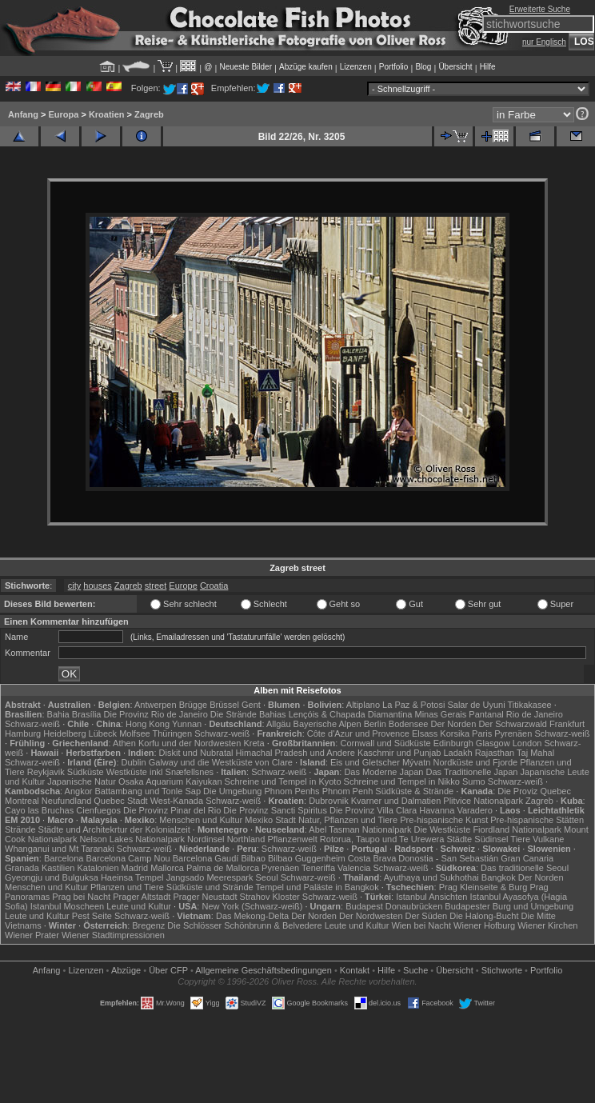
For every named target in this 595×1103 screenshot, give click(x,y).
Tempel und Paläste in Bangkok (317, 887)
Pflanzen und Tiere (127, 887)
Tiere (520, 839)
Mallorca (167, 868)
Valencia (353, 868)
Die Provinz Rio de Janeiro (156, 714)
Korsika (454, 733)
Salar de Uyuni (476, 704)
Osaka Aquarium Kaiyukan (170, 781)
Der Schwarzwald (512, 724)
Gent (251, 704)
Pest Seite (92, 916)
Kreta (253, 743)
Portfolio (394, 66)
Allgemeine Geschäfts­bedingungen (263, 970)
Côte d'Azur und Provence (358, 733)
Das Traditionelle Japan (472, 772)
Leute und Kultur (138, 906)
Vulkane (548, 839)
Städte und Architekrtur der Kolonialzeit (114, 829)
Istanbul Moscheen (67, 906)
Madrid (135, 868)
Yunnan (187, 724)
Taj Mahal (535, 752)
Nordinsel (205, 839)
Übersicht (455, 66)
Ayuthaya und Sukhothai (431, 877)
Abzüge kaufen (306, 66)
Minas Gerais (440, 714)
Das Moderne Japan (383, 772)
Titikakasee (529, 704)
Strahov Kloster (270, 896)
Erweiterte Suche (539, 9)
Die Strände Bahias (248, 714)
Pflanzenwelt (292, 839)
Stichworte (501, 970)
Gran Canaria (527, 858)
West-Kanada (176, 800)
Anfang (23, 114)
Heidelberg (64, 733)
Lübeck (103, 733)
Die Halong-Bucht (483, 916)
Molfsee (134, 733)
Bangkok (498, 877)
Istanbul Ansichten (431, 896)
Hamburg (23, 733)
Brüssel (224, 704)
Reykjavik (46, 772)
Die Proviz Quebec (534, 791)
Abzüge (126, 970)
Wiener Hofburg (484, 925)
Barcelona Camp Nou (128, 858)
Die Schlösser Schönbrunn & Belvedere (244, 925)
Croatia (214, 585)
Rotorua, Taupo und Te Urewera (382, 839)
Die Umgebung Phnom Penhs (261, 791)
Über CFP (168, 970)
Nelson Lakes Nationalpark (132, 839)
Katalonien (98, 868)
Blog (423, 66)
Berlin (375, 724)
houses (97, 585)
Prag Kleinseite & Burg (483, 887)
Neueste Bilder (245, 66)
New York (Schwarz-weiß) (252, 906)
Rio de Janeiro (534, 714)
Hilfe (488, 66)
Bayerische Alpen (327, 724)
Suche (415, 970)
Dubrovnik (329, 800)
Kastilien (58, 868)
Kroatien (107, 114)
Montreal (22, 800)
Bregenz (148, 925)
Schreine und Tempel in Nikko (402, 781)
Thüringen (173, 733)
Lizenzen (356, 66)
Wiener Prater (32, 935)
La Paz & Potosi (413, 704)
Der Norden (453, 724)
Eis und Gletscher (365, 762)
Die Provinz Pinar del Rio (172, 810)
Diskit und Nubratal (196, 752)
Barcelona (64, 858)
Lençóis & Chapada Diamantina (351, 714)
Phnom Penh (347, 791)
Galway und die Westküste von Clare (221, 762)
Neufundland (66, 800)
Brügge (193, 704)
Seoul (267, 877)
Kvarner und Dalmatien (396, 800)
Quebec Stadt (120, 800)
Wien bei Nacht (421, 925)
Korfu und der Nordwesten (189, 743)
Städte (459, 839)
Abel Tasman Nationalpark (360, 829)
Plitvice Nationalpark (483, 800)
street (156, 585)
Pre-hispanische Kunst (444, 820)
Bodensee (409, 724)
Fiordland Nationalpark (517, 829)
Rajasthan (495, 752)
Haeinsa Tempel (132, 877)
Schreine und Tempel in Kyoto (283, 781)
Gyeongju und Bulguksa (51, 877)
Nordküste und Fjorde (475, 762)
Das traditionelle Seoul (525, 868)
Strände (20, 829)
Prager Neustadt (205, 896)
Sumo (473, 781)
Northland (246, 839)
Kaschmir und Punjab (399, 752)
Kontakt (354, 970)
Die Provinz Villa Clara (373, 810)
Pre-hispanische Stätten (537, 820)
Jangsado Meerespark (210, 877)
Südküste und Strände (210, 887)
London (527, 743)
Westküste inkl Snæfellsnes (160, 772)
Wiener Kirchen (547, 925)
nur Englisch (544, 42)
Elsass (424, 733)
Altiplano (363, 704)
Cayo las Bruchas (39, 810)
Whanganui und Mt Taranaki (59, 848)
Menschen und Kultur (200, 820)
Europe (183, 585)
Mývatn (416, 762)
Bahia (58, 714)
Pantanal (486, 714)
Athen (124, 743)
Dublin (134, 762)
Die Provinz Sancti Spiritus (275, 810)
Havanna (436, 810)
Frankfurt (567, 724)
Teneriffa (318, 868)
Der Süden (426, 916)
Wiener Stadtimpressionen (113, 935)
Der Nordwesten (370, 916)
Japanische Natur (81, 781)
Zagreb (149, 114)
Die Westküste (442, 829)
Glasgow (493, 743)
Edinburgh (453, 743)
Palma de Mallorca (222, 868)
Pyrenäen (513, 733)
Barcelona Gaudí (206, 858)
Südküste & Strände (414, 791)
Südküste (85, 772)
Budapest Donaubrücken (393, 906)
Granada (22, 868)
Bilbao (253, 858)
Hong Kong (148, 724)
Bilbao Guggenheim (306, 858)
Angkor (79, 791)
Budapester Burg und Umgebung (509, 906)
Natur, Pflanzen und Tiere (347, 820)
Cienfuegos (98, 810)
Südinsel (491, 839)
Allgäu (278, 724)
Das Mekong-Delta (252, 916)
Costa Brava (372, 858)
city (75, 585)
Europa (63, 114)
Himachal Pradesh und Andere (295, 752)
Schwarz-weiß (32, 724)
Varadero (474, 810)
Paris (482, 733)
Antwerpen (155, 704)
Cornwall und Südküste (385, 743)
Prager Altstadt (141, 896)
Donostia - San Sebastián (448, 858)
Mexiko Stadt (270, 820)
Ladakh (458, 752)
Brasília (87, 714)
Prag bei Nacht (81, 896)
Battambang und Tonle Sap (148, 791)
